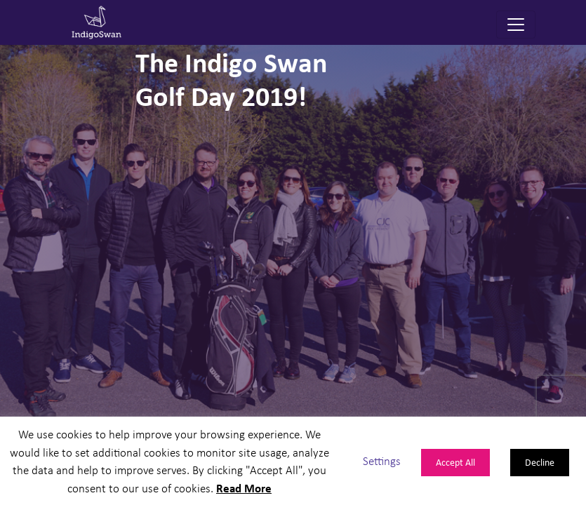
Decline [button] (539, 462)
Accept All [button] (455, 462)
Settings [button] (382, 460)
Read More (244, 488)
